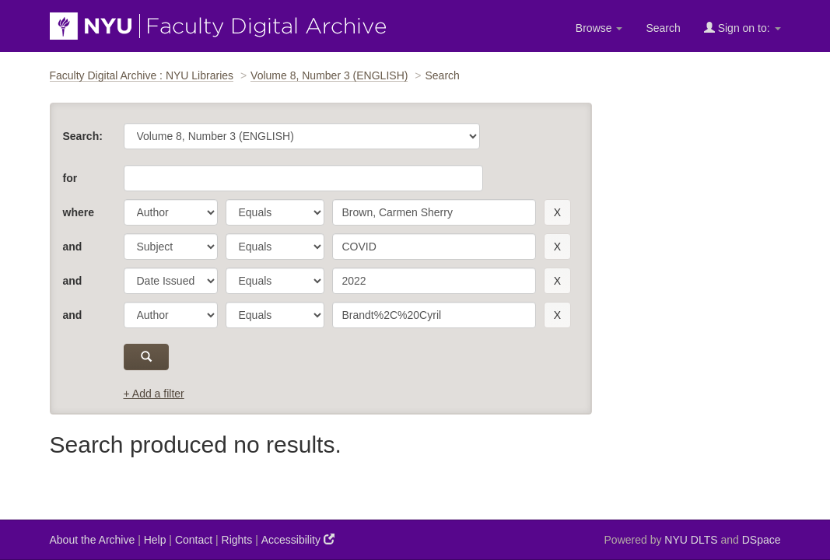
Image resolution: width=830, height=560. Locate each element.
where (78, 212)
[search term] (434, 212)
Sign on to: (742, 27)
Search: (83, 136)
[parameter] (171, 212)
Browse (599, 28)
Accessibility (297, 539)
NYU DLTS (690, 540)
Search (663, 28)
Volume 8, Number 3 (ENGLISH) (329, 75)
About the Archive (92, 540)
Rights (237, 540)
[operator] (275, 212)
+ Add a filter (154, 393)
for (70, 178)
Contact (193, 540)
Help (155, 540)
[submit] (147, 357)
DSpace (761, 540)
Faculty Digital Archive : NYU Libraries (142, 75)
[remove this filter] (557, 212)
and (72, 246)
